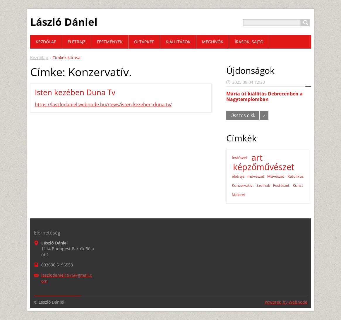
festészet (239, 157)
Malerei (238, 194)
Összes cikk (242, 115)
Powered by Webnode (286, 302)
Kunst (298, 185)
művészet (255, 176)
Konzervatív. (242, 185)
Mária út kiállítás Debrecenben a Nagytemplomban (264, 96)
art (257, 157)
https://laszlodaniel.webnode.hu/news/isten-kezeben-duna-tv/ (103, 104)
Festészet (281, 185)
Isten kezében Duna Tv (75, 92)
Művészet (275, 176)
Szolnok (263, 185)
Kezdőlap (39, 57)
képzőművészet (263, 166)
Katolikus (295, 176)
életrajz (238, 176)
